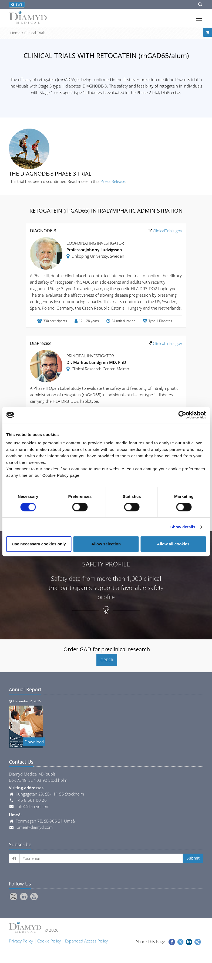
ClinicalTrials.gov (167, 230)
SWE (16, 4)
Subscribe (20, 844)
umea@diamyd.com (35, 827)
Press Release (112, 181)
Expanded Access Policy (86, 941)
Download (34, 741)
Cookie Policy (49, 941)
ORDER (106, 659)
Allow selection (106, 544)
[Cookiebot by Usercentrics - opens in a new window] (182, 415)
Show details (183, 527)
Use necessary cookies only (39, 544)
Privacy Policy (21, 941)
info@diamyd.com (33, 806)
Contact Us (21, 762)
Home (15, 32)
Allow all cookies (173, 544)
